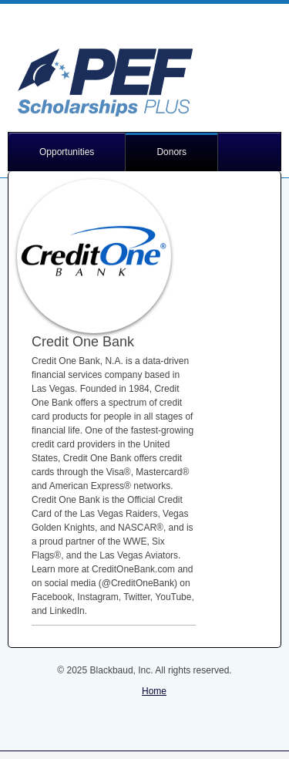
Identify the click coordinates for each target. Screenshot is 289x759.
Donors (171, 152)
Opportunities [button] (66, 152)
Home (154, 691)
